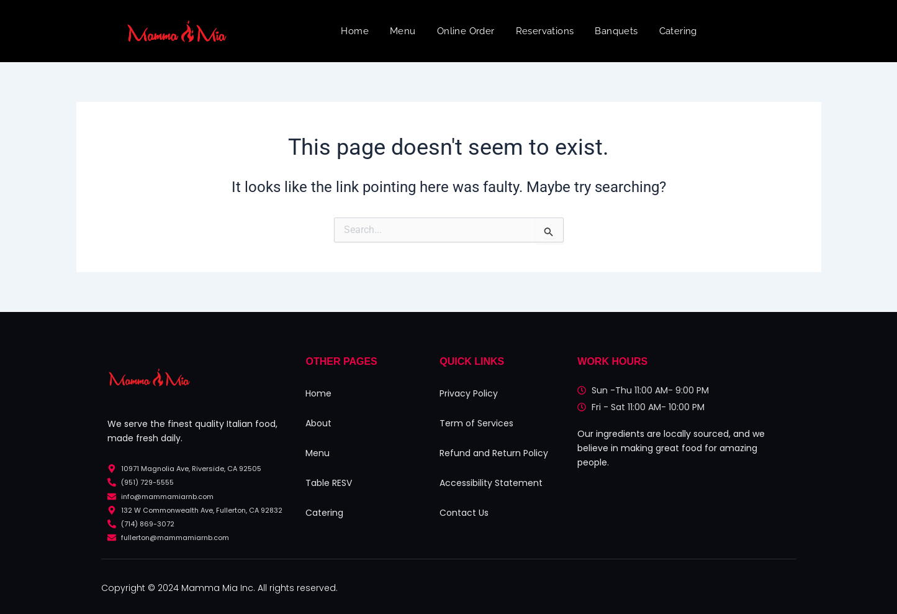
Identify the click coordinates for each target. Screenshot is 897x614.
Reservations (545, 31)
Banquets (616, 31)
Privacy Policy (468, 393)
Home (355, 31)
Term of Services (476, 423)
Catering (678, 31)
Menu (403, 31)
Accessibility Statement (491, 483)
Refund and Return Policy (493, 453)
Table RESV (328, 483)
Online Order (466, 31)
